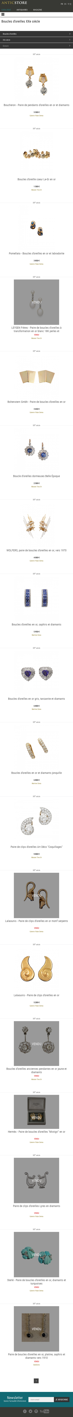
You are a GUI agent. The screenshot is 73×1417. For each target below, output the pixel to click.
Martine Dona (36, 635)
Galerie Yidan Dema (36, 115)
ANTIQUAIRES (22, 9)
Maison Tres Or (36, 190)
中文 (70, 4)
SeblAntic (36, 1365)
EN (65, 4)
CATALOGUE (6, 9)
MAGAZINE (37, 9)
